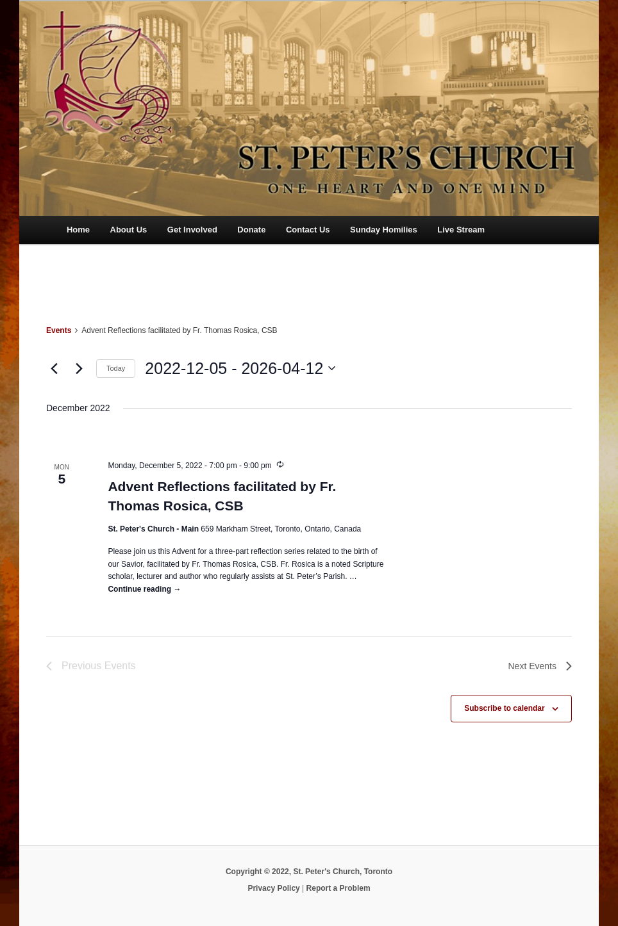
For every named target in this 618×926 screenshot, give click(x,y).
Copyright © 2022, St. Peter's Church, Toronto (309, 871)
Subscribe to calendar (504, 708)
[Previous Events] (54, 368)
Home (78, 229)
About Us (128, 229)
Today (115, 368)
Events (58, 330)
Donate (251, 229)
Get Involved (192, 229)
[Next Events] (79, 368)
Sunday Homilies (383, 229)
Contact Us (308, 229)
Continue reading (144, 589)
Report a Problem (338, 888)
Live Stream (461, 229)
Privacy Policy (273, 888)
